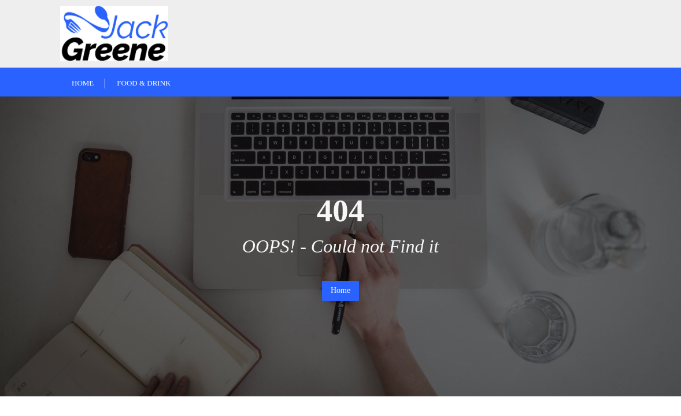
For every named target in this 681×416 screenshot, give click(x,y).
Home (340, 290)
